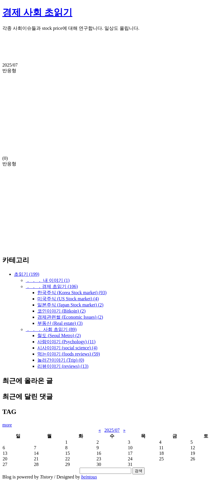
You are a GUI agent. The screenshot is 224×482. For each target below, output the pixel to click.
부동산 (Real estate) (60, 323)
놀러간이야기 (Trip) (60, 360)
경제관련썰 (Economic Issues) (70, 317)
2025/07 (112, 430)
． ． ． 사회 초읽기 (51, 329)
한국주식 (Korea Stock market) (71, 292)
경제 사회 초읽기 (37, 12)
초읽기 (26, 274)
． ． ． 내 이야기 (48, 280)
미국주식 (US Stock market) (68, 298)
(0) (112, 112)
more (7, 424)
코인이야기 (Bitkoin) (61, 310)
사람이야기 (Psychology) (66, 341)
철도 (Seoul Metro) (59, 335)
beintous (89, 476)
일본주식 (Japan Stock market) (70, 304)
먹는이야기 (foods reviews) (68, 353)
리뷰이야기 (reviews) (62, 366)
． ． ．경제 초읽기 (52, 286)
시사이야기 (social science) (67, 347)
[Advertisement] (112, 49)
